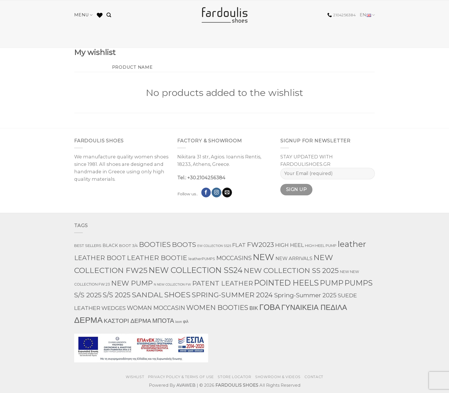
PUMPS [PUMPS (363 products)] (358, 282)
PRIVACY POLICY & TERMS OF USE (181, 377)
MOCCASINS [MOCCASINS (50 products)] (234, 258)
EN (367, 15)
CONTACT (313, 377)
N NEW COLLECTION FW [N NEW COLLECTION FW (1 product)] (172, 284)
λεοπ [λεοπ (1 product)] (178, 322)
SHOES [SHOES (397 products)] (177, 294)
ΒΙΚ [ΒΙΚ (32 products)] (253, 308)
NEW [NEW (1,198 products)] (263, 257)
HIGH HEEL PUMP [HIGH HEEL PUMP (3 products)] (320, 245)
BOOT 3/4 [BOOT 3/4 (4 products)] (128, 245)
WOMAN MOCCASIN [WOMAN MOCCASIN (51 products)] (156, 307)
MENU (83, 15)
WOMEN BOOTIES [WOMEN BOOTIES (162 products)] (217, 307)
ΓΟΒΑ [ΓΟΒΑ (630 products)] (269, 307)
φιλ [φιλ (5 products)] (185, 321)
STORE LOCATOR (234, 377)
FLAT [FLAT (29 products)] (239, 245)
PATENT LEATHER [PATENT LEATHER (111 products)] (222, 283)
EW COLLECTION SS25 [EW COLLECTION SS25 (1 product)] (214, 246)
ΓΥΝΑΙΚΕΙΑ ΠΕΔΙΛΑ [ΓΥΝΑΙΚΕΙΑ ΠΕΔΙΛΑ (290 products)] (314, 307)
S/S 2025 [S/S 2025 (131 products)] (88, 295)
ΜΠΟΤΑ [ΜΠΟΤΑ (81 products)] (163, 320)
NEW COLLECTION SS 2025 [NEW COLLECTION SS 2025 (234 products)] (291, 270)
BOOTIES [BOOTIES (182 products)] (155, 244)
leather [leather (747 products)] (352, 244)
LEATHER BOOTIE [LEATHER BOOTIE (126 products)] (157, 258)
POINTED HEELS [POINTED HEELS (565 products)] (286, 283)
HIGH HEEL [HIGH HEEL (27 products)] (289, 245)
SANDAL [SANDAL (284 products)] (147, 294)
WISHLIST (135, 377)
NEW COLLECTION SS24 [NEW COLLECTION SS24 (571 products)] (196, 270)
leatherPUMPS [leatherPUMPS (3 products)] (201, 259)
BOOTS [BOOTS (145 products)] (184, 245)
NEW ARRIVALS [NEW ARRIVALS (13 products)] (293, 258)
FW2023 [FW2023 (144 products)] (260, 245)
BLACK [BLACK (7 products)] (110, 245)
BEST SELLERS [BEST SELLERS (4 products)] (87, 245)
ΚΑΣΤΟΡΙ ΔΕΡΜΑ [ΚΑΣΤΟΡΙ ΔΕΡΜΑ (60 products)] (127, 320)
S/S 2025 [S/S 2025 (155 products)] (117, 295)
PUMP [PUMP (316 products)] (331, 282)
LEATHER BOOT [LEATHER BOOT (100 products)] (100, 258)
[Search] (109, 15)
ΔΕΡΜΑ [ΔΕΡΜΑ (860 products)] (88, 320)
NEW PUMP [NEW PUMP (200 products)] (132, 283)
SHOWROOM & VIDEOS (278, 377)
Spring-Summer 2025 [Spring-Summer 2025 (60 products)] (305, 295)
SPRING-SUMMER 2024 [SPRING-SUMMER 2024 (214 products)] (232, 294)
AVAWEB (186, 385)
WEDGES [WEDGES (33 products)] (113, 308)
